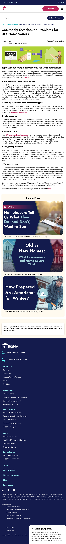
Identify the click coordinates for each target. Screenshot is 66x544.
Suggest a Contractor (11, 459)
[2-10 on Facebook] (8, 490)
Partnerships (8, 485)
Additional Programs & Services (14, 440)
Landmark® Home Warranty (14, 515)
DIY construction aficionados (17, 135)
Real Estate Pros (9, 409)
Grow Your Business (10, 455)
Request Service (9, 470)
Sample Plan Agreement (12, 401)
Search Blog (55, 18)
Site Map (6, 384)
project (26, 78)
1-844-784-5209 (20, 360)
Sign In (62, 2)
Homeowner (7, 391)
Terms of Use (10, 530)
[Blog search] (25, 18)
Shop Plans (52, 8)
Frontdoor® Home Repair (13, 506)
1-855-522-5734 (11, 2)
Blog (5, 480)
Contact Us (7, 373)
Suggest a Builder (9, 447)
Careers (6, 370)
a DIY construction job (18, 112)
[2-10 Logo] (5, 10)
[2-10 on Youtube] (14, 490)
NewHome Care (9, 444)
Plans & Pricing (8, 394)
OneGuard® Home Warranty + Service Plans (18, 518)
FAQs (5, 381)
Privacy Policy (57, 540)
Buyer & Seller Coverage (12, 413)
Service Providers (9, 452)
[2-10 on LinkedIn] (3, 490)
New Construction (9, 420)
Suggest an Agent (9, 427)
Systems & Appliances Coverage (15, 397)
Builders (6, 433)
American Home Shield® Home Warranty (17, 509)
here (49, 189)
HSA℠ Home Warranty (12, 512)
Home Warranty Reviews (12, 377)
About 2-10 (7, 367)
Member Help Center (11, 475)
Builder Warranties (10, 436)
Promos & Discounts (10, 404)
